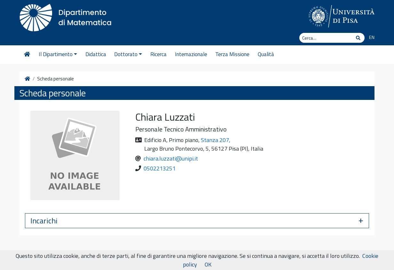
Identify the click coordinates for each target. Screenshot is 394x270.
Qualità (266, 54)
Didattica (95, 54)
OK (208, 264)
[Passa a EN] (369, 37)
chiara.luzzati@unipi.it (171, 158)
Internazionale (191, 54)
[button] (197, 220)
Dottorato (128, 54)
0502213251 (160, 168)
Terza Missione (232, 54)
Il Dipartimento (58, 54)
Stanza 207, (215, 140)
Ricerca (158, 54)
